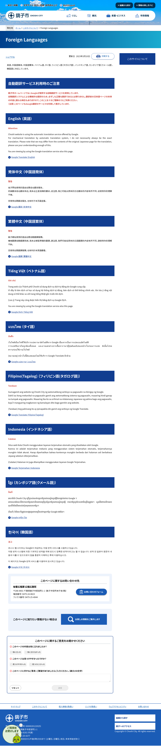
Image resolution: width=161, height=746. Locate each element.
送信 (60, 688)
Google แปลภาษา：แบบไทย (23, 361)
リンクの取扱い (91, 706)
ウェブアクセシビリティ (118, 706)
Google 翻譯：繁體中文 (21, 256)
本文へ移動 (13, 5)
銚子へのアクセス (123, 726)
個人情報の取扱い (67, 706)
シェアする (10, 56)
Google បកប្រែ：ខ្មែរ (19, 517)
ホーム (18, 27)
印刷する (105, 56)
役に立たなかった (33, 652)
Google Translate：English (23, 157)
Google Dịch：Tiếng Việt (22, 311)
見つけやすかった (18, 664)
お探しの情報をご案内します (87, 619)
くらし (74, 15)
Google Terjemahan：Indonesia (25, 467)
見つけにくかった (37, 664)
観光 (94, 15)
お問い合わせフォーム (93, 591)
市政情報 (144, 15)
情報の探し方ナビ (145, 5)
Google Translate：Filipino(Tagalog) (27, 414)
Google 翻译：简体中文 (21, 206)
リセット (16, 688)
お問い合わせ (144, 706)
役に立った (15, 652)
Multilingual (69, 5)
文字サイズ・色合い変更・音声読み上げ (40, 5)
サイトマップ (16, 706)
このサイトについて (32, 27)
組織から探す (125, 5)
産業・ (118, 15)
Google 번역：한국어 (20, 567)
